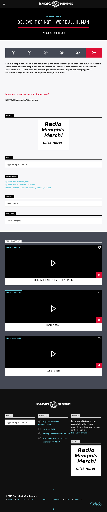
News (32, 499)
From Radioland (53, 16)
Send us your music (81, 433)
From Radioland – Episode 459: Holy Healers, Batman (28, 188)
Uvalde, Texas (53, 325)
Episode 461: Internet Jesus (17, 181)
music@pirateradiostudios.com (56, 433)
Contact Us (79, 499)
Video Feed (21, 499)
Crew (67, 499)
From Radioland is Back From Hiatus (53, 280)
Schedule (43, 499)
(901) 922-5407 (49, 429)
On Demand (56, 499)
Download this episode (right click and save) (27, 94)
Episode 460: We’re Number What (20, 184)
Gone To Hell (53, 371)
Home (10, 499)
